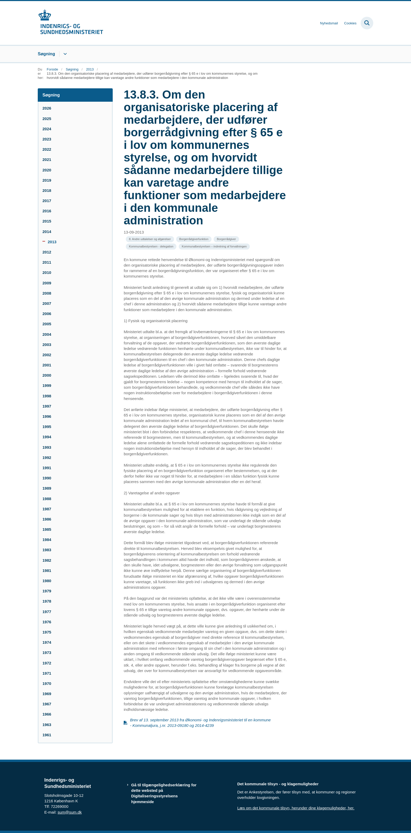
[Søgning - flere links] (64, 54)
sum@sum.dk (70, 812)
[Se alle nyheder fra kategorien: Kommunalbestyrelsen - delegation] (151, 247)
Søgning (46, 53)
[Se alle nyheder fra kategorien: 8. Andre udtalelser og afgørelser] (150, 239)
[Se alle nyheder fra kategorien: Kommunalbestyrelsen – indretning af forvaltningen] (214, 247)
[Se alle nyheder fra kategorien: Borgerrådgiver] (226, 239)
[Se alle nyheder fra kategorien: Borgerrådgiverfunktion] (194, 239)
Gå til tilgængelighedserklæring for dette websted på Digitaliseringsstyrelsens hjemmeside (164, 793)
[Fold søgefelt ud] (367, 23)
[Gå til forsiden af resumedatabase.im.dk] (70, 22)
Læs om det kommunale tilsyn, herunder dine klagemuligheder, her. (295, 808)
